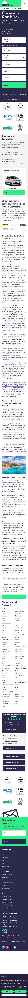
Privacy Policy (4, 987)
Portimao (9, 496)
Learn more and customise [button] (14, 995)
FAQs (3, 855)
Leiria (3, 687)
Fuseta (4, 675)
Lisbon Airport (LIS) (7, 692)
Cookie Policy (13, 987)
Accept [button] (20, 991)
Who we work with (7, 902)
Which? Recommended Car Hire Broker (12, 386)
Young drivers (6, 880)
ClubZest (4, 852)
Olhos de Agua (19, 628)
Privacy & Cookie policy (8, 905)
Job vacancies (5, 863)
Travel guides (5, 885)
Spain (8, 541)
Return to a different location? (10, 45)
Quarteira (17, 663)
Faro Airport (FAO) (7, 666)
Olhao (16, 625)
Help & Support (6, 866)
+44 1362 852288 (15, 937)
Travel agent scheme (8, 896)
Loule (16, 609)
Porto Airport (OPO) (20, 647)
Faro (3, 663)
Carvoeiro (4, 642)
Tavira (16, 689)
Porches (17, 639)
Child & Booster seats (8, 874)
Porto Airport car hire (11, 743)
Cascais (4, 644)
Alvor (3, 620)
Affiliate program (6, 899)
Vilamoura (17, 701)
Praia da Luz (18, 649)
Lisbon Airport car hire (11, 741)
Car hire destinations (8, 883)
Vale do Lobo (18, 694)
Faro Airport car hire (10, 738)
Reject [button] (7, 991)
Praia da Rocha (19, 654)
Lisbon (4, 689)
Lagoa (3, 680)
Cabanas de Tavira (7, 639)
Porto (16, 644)
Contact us (5, 857)
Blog (3, 860)
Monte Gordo (18, 616)
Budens (4, 635)
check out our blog (7, 325)
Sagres (17, 673)
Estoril (3, 656)
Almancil (4, 616)
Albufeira (4, 146)
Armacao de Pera (6, 623)
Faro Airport (21, 414)
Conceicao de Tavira (7, 651)
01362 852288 (15, 935)
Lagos (3, 682)
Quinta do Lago (19, 666)
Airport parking (6, 877)
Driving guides (6, 888)
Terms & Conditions (7, 908)
